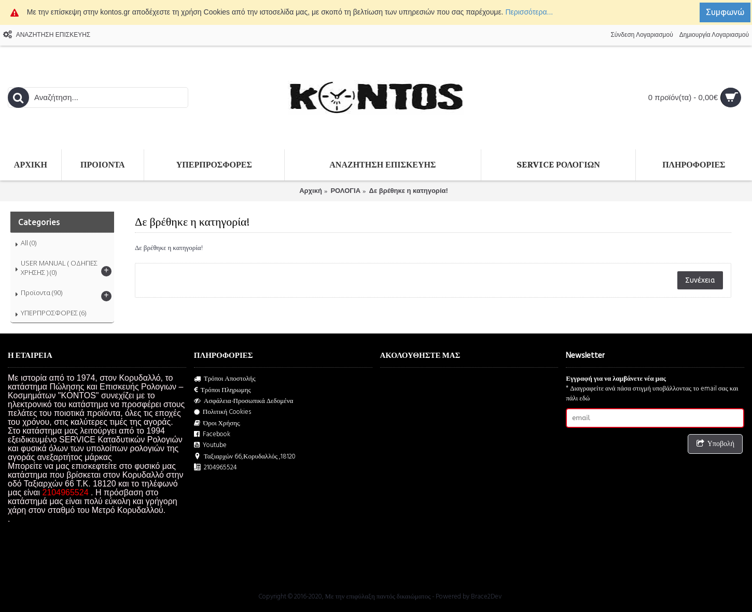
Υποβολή (715, 444)
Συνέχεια (700, 280)
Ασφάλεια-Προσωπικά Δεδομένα (244, 401)
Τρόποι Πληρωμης (222, 390)
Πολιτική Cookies (223, 412)
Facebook (212, 434)
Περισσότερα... (529, 12)
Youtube (210, 445)
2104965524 (215, 467)
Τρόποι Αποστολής (225, 379)
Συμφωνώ (725, 12)
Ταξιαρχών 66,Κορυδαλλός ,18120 (245, 457)
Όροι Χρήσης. (217, 423)
